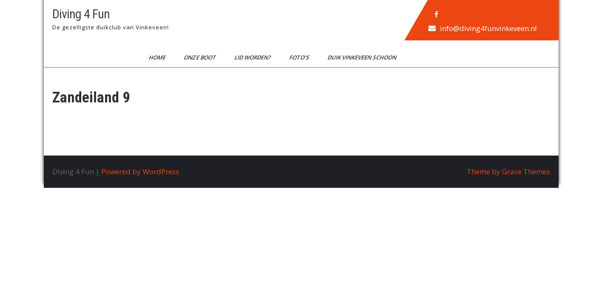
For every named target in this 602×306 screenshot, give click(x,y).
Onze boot (200, 57)
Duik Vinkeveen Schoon (362, 57)
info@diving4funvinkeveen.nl (487, 28)
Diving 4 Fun (81, 13)
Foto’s (299, 57)
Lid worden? (253, 57)
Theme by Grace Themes (508, 171)
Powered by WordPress (140, 171)
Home (157, 57)
